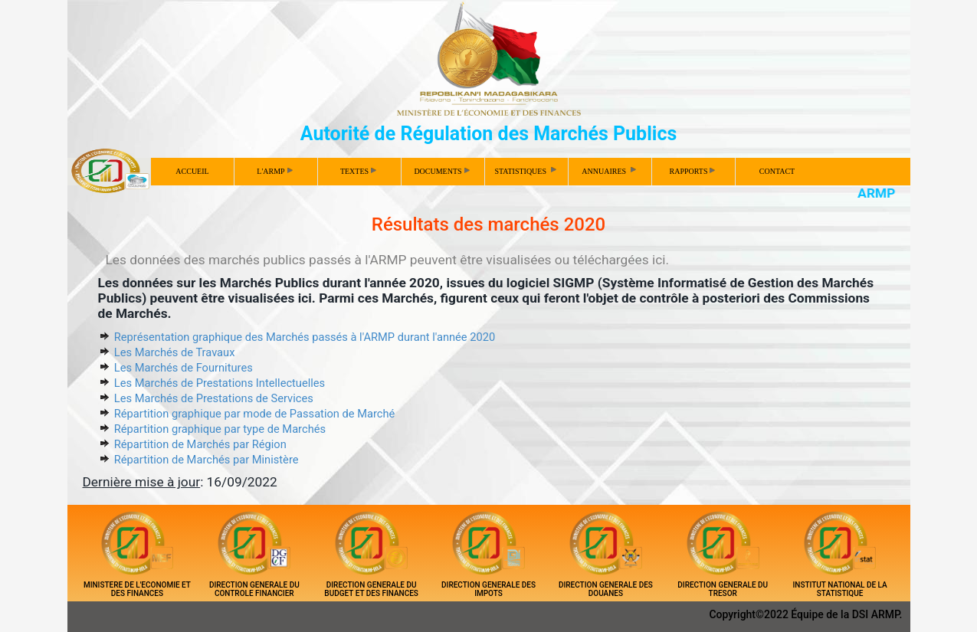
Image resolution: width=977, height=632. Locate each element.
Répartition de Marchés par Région (200, 444)
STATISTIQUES (526, 170)
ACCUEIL (191, 171)
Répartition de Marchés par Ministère (206, 460)
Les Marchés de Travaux (174, 352)
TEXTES (358, 171)
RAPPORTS (693, 171)
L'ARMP (274, 171)
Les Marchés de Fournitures (183, 368)
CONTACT (777, 171)
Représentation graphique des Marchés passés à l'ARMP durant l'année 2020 (304, 337)
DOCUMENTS (441, 171)
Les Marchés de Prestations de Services (213, 398)
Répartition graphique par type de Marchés (220, 429)
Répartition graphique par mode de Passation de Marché (254, 414)
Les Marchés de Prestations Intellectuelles (219, 383)
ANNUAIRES (610, 170)
